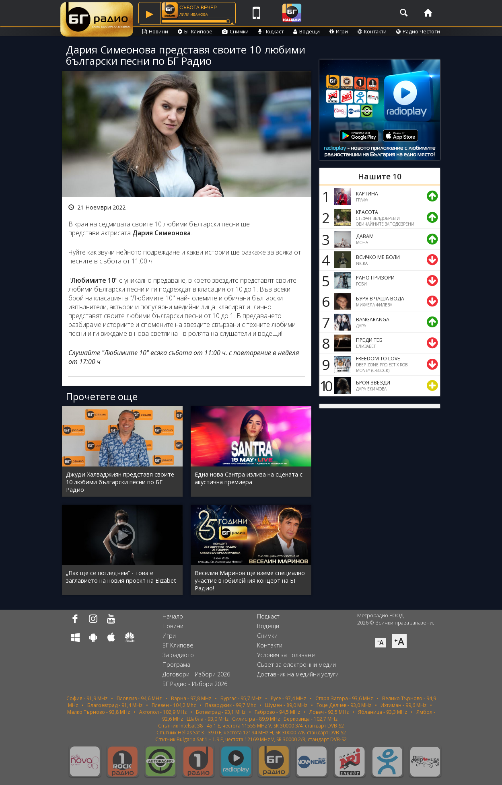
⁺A (399, 641)
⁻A (380, 642)
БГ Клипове (195, 31)
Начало (173, 616)
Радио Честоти (418, 31)
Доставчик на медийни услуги (298, 674)
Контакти (372, 31)
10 (324, 385)
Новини (155, 31)
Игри (338, 31)
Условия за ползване (286, 655)
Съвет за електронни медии (296, 664)
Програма (176, 664)
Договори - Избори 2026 (196, 674)
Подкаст (271, 31)
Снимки (235, 31)
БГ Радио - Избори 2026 (195, 684)
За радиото (178, 655)
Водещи (306, 31)
